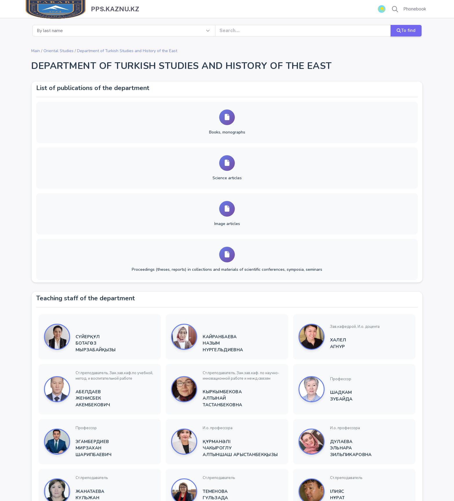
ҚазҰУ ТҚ (229, 482)
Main (35, 51)
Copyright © (19, 482)
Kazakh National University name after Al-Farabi (80, 482)
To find (406, 30)
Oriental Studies (58, 51)
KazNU (137, 482)
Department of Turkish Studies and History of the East (127, 51)
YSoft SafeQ (253, 482)
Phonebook (414, 8)
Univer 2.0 (157, 482)
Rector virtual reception (193, 482)
